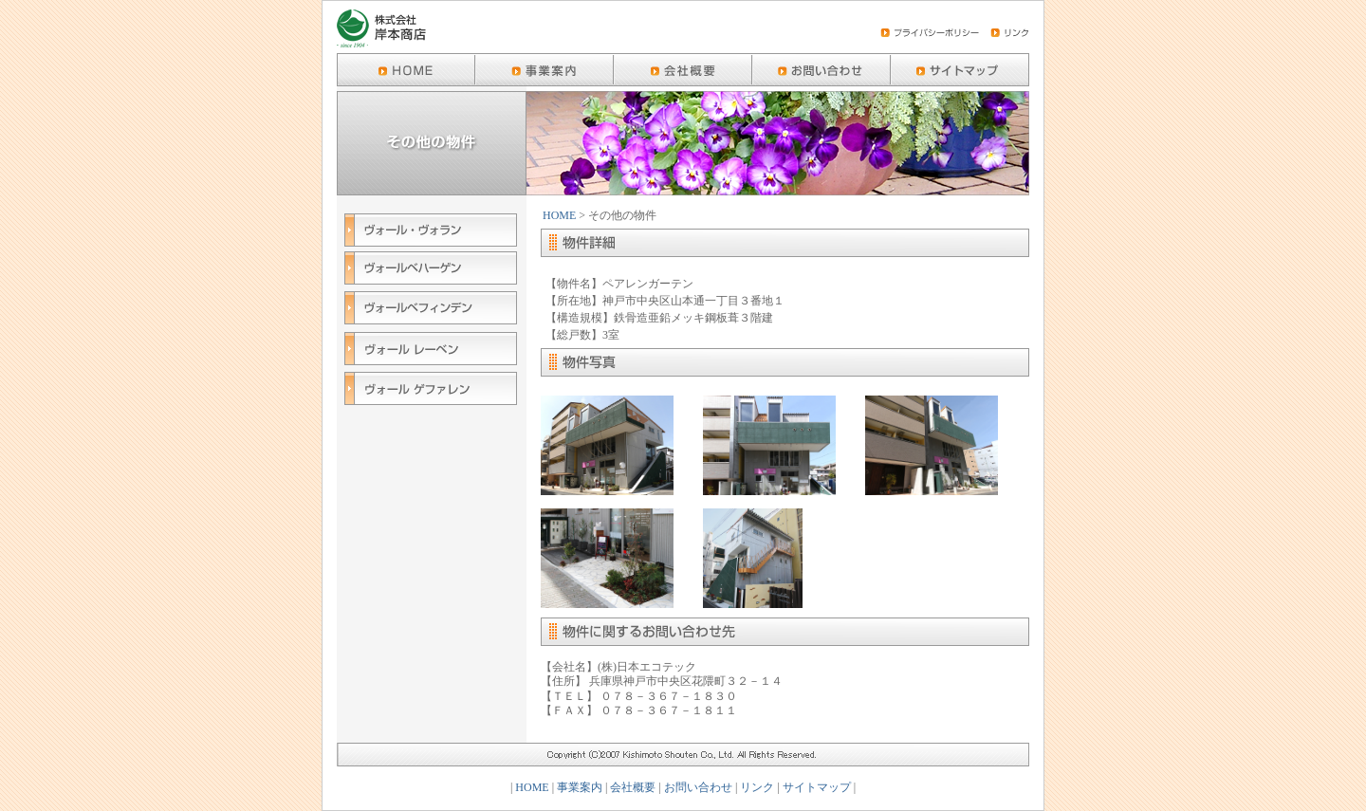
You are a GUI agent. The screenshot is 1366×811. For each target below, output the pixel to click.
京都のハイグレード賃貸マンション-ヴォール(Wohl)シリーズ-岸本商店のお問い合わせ (821, 69)
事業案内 (579, 787)
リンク (757, 787)
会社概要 (632, 787)
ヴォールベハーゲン (430, 271)
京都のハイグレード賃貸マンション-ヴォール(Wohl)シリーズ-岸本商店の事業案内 (544, 69)
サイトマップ (817, 787)
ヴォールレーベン (430, 351)
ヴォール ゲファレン (430, 391)
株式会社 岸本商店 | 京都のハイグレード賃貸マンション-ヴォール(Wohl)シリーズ (381, 30)
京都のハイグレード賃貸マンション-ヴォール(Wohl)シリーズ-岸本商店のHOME (406, 69)
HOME (559, 215)
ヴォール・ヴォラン (430, 232)
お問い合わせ (698, 787)
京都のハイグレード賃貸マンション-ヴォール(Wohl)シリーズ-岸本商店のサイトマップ (960, 69)
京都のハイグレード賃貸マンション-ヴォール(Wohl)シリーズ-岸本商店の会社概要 (683, 69)
